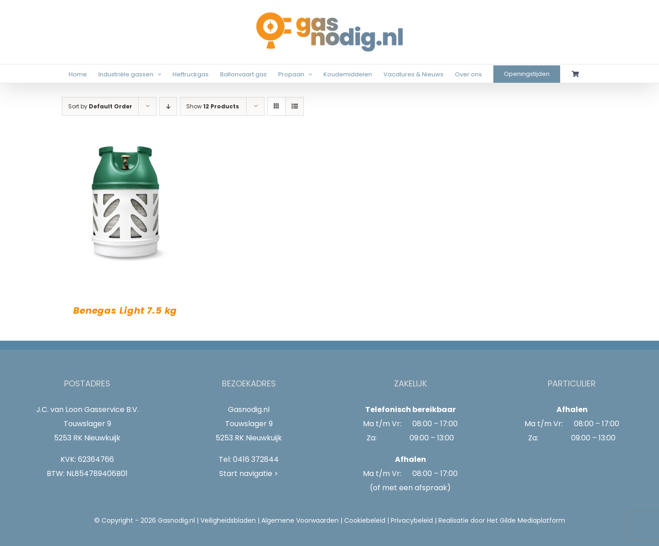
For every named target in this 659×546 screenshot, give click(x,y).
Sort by (100, 106)
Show (212, 106)
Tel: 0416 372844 (249, 459)
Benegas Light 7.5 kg (125, 310)
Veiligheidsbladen (228, 520)
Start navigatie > (248, 473)
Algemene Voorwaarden (300, 520)
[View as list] (294, 106)
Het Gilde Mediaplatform (526, 520)
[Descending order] (168, 106)
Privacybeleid (412, 520)
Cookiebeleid (364, 520)
